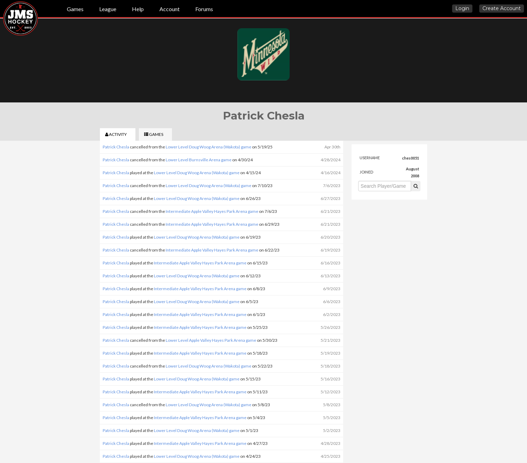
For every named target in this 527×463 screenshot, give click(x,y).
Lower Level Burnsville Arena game (198, 159)
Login (462, 8)
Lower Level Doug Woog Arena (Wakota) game (208, 146)
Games (75, 9)
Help (138, 9)
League (107, 9)
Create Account (501, 8)
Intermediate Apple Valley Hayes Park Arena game (212, 211)
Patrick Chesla (116, 146)
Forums (204, 9)
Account (169, 9)
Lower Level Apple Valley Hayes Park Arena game (211, 340)
